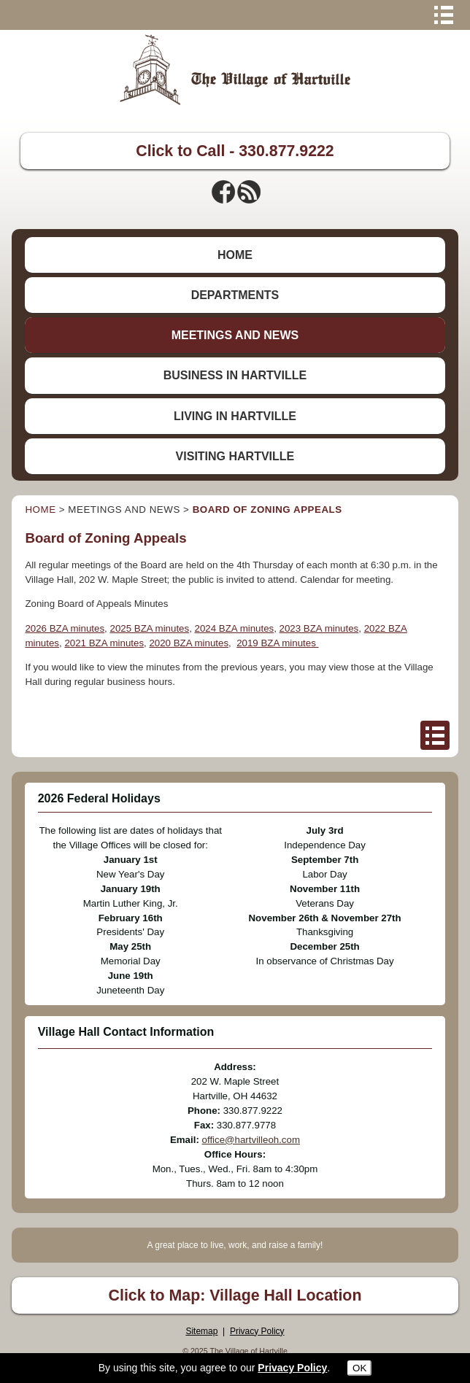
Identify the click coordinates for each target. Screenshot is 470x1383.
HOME (235, 255)
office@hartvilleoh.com (251, 1139)
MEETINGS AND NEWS (235, 335)
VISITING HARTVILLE (235, 456)
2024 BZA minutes (234, 628)
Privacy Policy (257, 1331)
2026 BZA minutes (64, 628)
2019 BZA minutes (277, 643)
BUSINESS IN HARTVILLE (235, 375)
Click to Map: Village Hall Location (235, 1295)
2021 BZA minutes (104, 643)
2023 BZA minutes (319, 628)
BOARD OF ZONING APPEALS (267, 509)
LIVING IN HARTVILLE (235, 416)
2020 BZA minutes (188, 643)
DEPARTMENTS (235, 295)
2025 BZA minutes (149, 628)
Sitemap (201, 1331)
